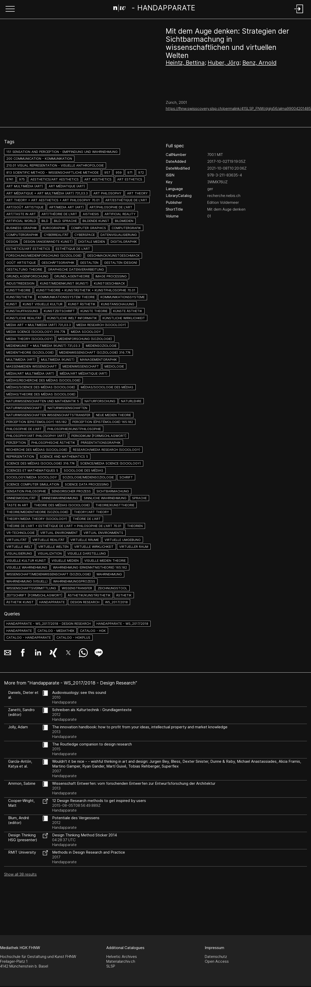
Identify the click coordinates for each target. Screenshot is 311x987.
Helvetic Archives (121, 956)
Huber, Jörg (223, 62)
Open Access (217, 961)
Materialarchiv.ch (120, 961)
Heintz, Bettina (185, 62)
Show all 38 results (20, 874)
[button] (10, 9)
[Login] (299, 13)
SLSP (110, 966)
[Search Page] (154, 9)
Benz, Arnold (259, 62)
